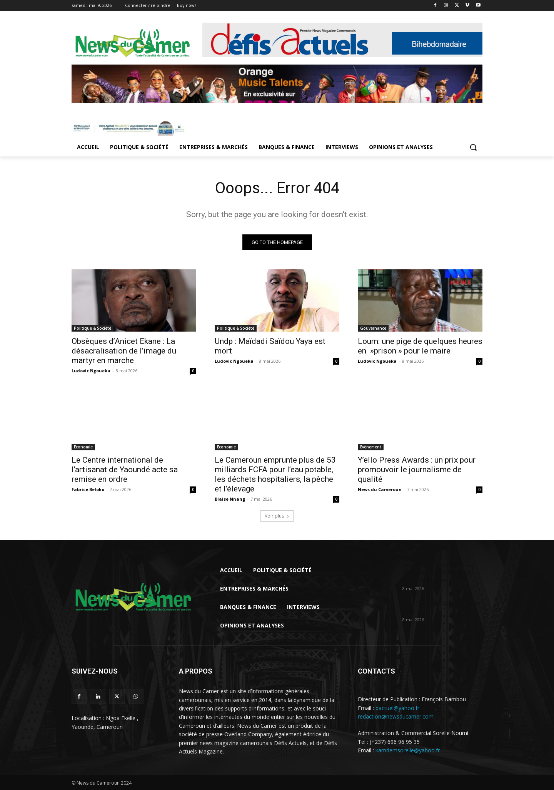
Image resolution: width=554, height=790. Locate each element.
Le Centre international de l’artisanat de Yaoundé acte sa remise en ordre (125, 469)
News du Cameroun (380, 489)
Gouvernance (373, 328)
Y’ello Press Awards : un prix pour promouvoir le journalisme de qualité (417, 469)
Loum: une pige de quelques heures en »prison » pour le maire (420, 346)
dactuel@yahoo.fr (397, 707)
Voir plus (277, 516)
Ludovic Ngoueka (91, 370)
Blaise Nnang (230, 499)
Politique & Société (92, 328)
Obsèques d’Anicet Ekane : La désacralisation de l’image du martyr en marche (124, 351)
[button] (473, 147)
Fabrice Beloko (88, 489)
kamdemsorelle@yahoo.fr (407, 750)
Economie (83, 447)
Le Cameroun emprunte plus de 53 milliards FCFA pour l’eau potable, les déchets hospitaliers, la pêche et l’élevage (275, 474)
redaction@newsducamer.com (396, 716)
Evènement (370, 447)
